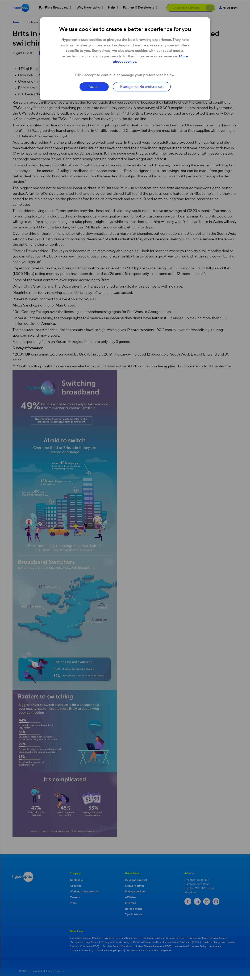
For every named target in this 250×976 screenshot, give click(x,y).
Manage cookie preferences (141, 86)
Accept (94, 86)
